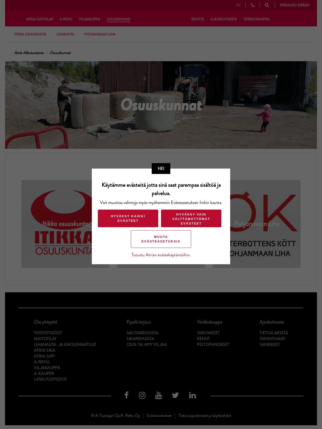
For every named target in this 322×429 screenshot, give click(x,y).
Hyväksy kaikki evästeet (128, 218)
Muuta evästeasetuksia (160, 239)
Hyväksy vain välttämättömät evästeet (191, 218)
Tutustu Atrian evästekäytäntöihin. (161, 255)
